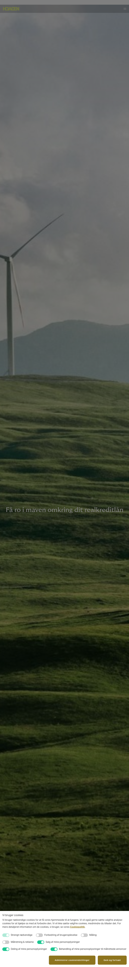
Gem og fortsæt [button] (112, 960)
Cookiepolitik (77, 926)
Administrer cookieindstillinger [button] (72, 960)
